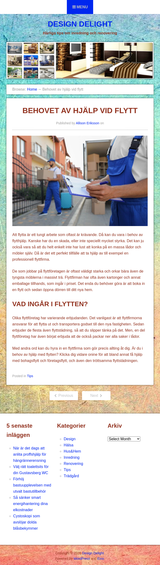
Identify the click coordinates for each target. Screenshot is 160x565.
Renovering (73, 464)
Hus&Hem (72, 451)
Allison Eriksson (87, 123)
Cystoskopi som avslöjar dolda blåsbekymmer (26, 522)
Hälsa (68, 445)
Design (70, 439)
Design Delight (80, 24)
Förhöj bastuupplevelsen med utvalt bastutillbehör (32, 485)
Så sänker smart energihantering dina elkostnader (30, 504)
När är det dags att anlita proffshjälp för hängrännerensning (29, 454)
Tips (30, 376)
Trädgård (71, 476)
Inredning (72, 457)
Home (32, 89)
